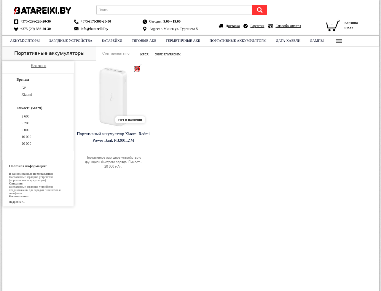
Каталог (38, 65)
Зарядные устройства (70, 41)
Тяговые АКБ (144, 41)
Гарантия (257, 26)
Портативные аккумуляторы (237, 41)
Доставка (233, 26)
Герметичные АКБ (183, 41)
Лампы (317, 41)
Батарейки (112, 41)
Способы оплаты (288, 26)
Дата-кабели (288, 41)
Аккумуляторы (25, 41)
